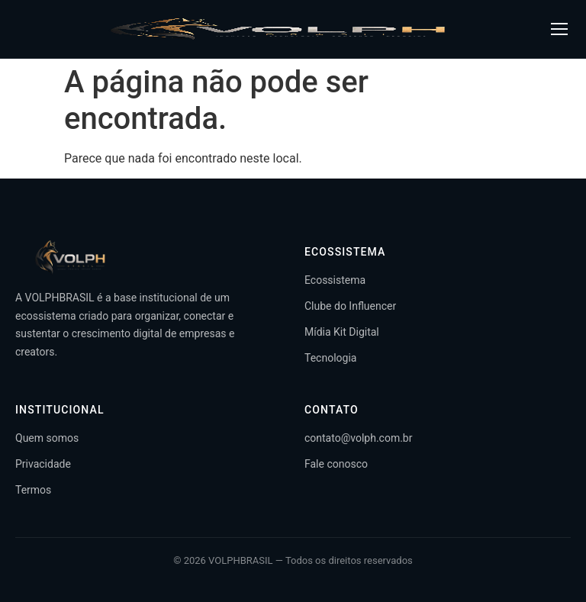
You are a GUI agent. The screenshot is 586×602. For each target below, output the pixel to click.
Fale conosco (336, 464)
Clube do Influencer (350, 306)
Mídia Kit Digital (341, 332)
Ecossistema (334, 280)
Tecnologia (330, 358)
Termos (33, 490)
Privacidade (43, 464)
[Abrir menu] (559, 29)
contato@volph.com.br (358, 438)
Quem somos (47, 438)
